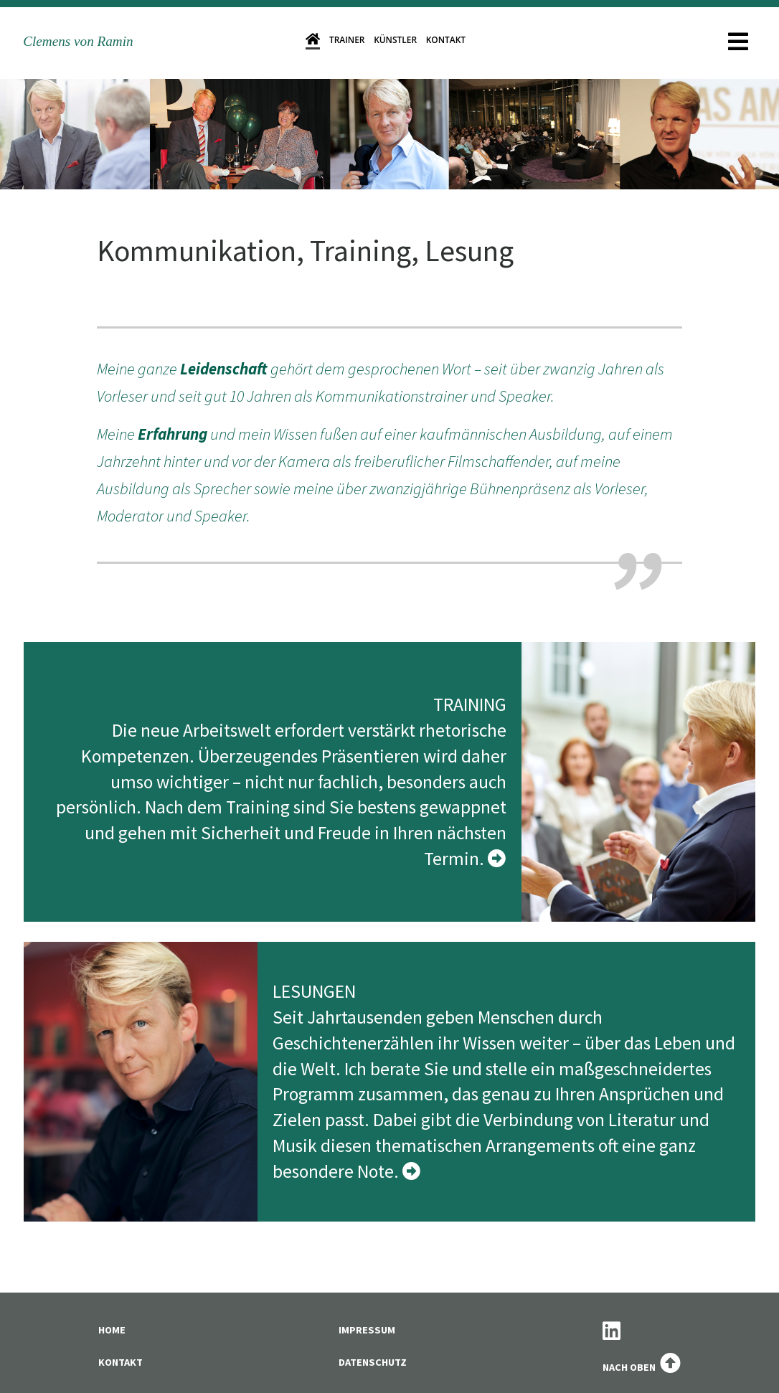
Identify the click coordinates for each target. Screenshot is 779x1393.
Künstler (395, 39)
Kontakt (446, 39)
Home (112, 1329)
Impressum (367, 1329)
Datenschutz (373, 1362)
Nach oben (642, 1367)
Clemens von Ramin (78, 41)
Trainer (347, 39)
